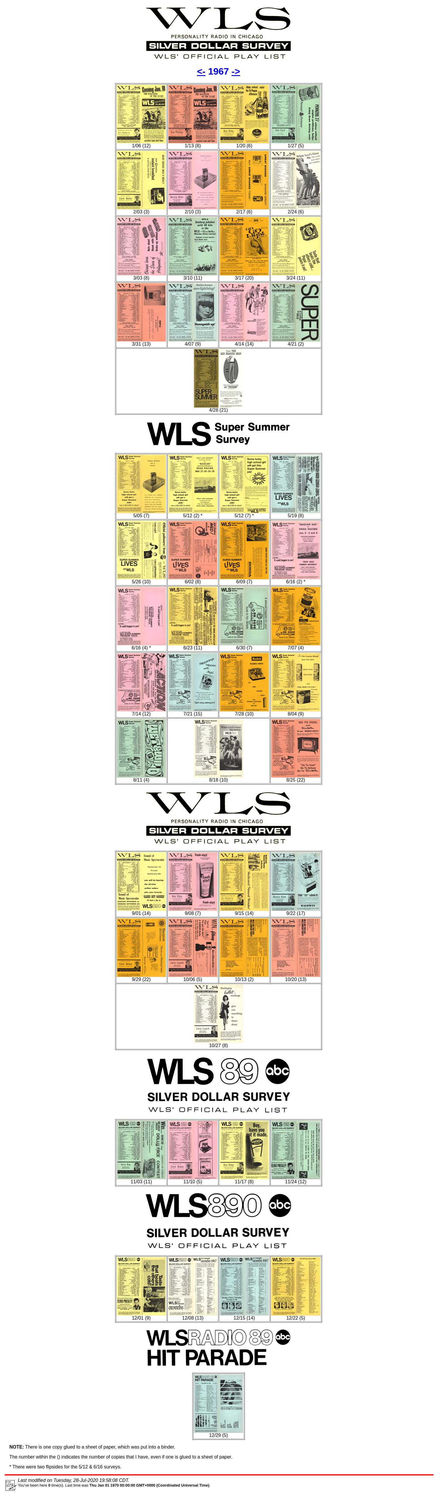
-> (235, 71)
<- (201, 71)
